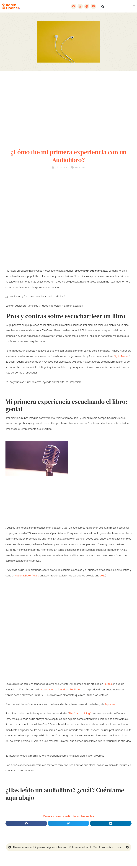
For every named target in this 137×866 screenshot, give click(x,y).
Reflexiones (80, 167)
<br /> (68, 638)
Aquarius (110, 704)
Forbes (108, 683)
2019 (102, 575)
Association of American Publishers (61, 689)
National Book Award (27, 575)
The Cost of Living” (80, 713)
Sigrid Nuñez (121, 356)
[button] (102, 6)
